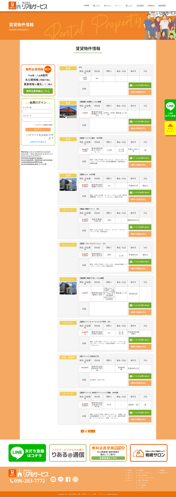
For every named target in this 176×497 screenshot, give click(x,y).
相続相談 (140, 470)
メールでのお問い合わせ (139, 85)
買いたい (96, 6)
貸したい (129, 6)
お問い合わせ (163, 472)
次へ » (91, 431)
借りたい (118, 6)
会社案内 (140, 6)
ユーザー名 (27, 107)
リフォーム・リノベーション (146, 477)
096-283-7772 (29, 481)
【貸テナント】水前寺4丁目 (68, 366)
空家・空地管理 (142, 475)
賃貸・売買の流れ (143, 480)
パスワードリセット (38, 142)
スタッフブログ (142, 482)
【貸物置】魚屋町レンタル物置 (68, 111)
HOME (86, 5)
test (68, 77)
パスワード (27, 116)
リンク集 (140, 487)
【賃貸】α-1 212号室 (68, 184)
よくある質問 (142, 485)
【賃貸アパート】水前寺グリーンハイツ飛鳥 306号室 (68, 402)
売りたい (107, 6)
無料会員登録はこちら (38, 91)
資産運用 (162, 6)
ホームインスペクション (145, 472)
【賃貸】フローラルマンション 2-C (68, 253)
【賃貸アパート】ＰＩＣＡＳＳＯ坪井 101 (68, 331)
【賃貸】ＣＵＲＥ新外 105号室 (68, 148)
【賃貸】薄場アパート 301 (68, 219)
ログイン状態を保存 (44, 125)
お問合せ (151, 6)
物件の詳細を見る (138, 92)
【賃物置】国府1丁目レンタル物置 (68, 288)
